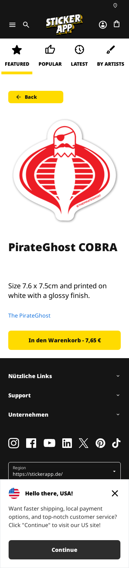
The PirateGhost (29, 315)
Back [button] (26, 97)
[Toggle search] (25, 25)
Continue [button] (64, 550)
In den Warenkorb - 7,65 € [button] (65, 340)
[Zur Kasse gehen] (116, 24)
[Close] (114, 493)
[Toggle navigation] (12, 25)
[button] (62, 471)
